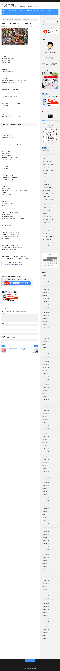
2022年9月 (45, 407)
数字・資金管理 (47, 225)
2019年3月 (45, 528)
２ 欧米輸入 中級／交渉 (48, 193)
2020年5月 (45, 488)
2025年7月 (45, 309)
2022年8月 (45, 410)
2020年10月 (45, 474)
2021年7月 (45, 448)
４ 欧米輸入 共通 (47, 219)
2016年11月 (45, 609)
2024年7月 (45, 344)
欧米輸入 (31, 26)
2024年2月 (45, 358)
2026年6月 (45, 278)
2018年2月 (45, 566)
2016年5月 (45, 626)
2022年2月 (45, 428)
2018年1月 (45, 569)
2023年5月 (45, 384)
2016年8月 (45, 618)
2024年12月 (45, 330)
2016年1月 (45, 638)
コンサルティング (21, 10)
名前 (3, 323)
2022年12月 (45, 399)
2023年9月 (45, 373)
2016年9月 (45, 615)
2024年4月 (45, 353)
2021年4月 (45, 456)
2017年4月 (45, 595)
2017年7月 (45, 586)
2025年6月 (45, 312)
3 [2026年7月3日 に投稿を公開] (52, 257)
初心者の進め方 (46, 155)
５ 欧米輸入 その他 (47, 233)
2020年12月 (45, 468)
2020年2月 (45, 497)
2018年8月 (45, 549)
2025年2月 (45, 324)
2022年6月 (45, 416)
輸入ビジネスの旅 (8, 5)
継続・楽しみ (46, 222)
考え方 (45, 230)
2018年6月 (45, 554)
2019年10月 (45, 508)
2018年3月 (45, 563)
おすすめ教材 (46, 245)
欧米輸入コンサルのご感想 (30, 10)
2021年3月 (45, 459)
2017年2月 (45, 600)
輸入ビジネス (9, 26)
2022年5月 (45, 419)
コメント (3, 313)
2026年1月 (45, 292)
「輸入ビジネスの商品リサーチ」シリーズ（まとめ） (16, 264)
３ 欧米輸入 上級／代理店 (48, 199)
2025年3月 (45, 321)
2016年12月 (45, 606)
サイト (3, 331)
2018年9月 (45, 546)
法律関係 (45, 184)
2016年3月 (45, 632)
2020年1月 (45, 500)
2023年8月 (45, 376)
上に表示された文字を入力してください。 (8, 337)
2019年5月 (45, 523)
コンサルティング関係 (48, 236)
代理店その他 (46, 216)
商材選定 (45, 204)
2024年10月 (45, 335)
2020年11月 (45, 471)
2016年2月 (45, 635)
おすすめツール (48, 10)
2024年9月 (45, 338)
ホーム (3, 10)
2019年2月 (45, 531)
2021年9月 (45, 442)
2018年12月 (45, 537)
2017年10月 (45, 577)
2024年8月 (45, 341)
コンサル (34, 26)
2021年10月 (45, 439)
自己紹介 (8, 10)
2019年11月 (45, 505)
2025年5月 (45, 315)
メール (3, 327)
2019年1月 (45, 534)
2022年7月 (45, 413)
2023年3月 (45, 390)
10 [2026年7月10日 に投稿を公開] (52, 259)
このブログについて (48, 242)
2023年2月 (45, 393)
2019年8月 (45, 514)
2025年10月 (45, 301)
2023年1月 (45, 396)
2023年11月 (45, 367)
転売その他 (46, 190)
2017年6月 (45, 589)
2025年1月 (45, 327)
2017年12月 (45, 572)
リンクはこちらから (50, 125)
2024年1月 (45, 361)
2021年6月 (45, 451)
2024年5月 (45, 350)
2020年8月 (45, 479)
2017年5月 (45, 592)
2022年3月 (45, 425)
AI (43, 158)
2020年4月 (45, 491)
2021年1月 (45, 465)
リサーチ (12, 26)
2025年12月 (45, 295)
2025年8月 (45, 307)
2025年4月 (45, 318)
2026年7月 (45, 275)
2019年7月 (45, 517)
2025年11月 (45, 298)
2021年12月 (45, 433)
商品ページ (46, 207)
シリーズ (15, 26)
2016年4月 (45, 629)
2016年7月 (45, 621)
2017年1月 (45, 603)
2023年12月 (45, 364)
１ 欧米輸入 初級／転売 (20, 26)
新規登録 (45, 181)
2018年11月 (45, 540)
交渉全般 (45, 196)
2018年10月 (45, 543)
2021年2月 (45, 462)
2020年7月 (45, 482)
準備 (45, 173)
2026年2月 (45, 289)
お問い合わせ (13, 10)
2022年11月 (45, 402)
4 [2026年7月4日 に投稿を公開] (54, 257)
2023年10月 (45, 370)
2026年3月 (45, 286)
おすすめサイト (5, 13)
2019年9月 (45, 511)
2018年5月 (45, 557)
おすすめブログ (47, 248)
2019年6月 (45, 520)
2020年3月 (45, 494)
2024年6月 (45, 347)
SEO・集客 (46, 210)
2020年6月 (45, 485)
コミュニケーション (48, 239)
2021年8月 (45, 445)
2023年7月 (45, 379)
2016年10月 (45, 612)
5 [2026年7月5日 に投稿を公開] (56, 257)
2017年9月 (45, 580)
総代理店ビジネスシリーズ (48, 150)
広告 (45, 213)
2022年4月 (45, 422)
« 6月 (44, 266)
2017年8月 (45, 583)
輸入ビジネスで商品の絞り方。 (12, 348)
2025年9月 (45, 304)
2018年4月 (45, 560)
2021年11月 (45, 436)
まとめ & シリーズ (40, 10)
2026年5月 (45, 281)
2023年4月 (45, 387)
